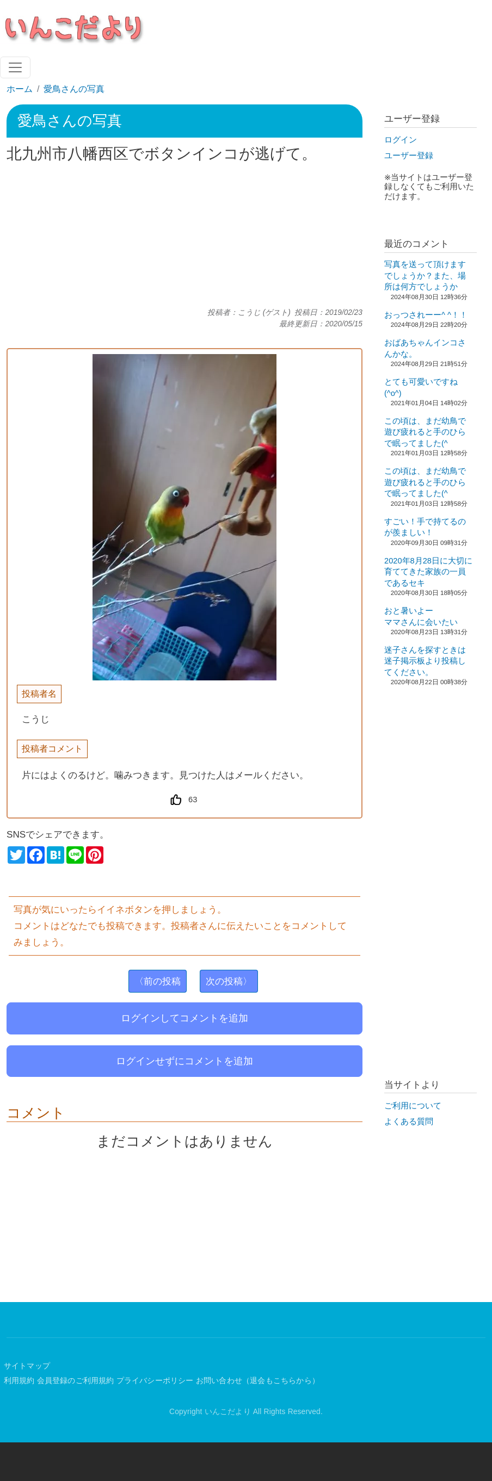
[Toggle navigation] (15, 67)
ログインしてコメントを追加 (184, 1018)
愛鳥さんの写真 (74, 89)
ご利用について (412, 1105)
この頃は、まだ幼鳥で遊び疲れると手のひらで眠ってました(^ (425, 432)
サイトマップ (27, 1366)
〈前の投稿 (157, 981)
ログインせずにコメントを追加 (184, 1061)
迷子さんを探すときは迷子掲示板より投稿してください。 (425, 661)
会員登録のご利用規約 (75, 1381)
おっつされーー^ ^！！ (426, 315)
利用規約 (19, 1381)
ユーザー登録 (408, 155)
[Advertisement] (184, 235)
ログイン (400, 139)
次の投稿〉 (229, 981)
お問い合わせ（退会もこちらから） (257, 1381)
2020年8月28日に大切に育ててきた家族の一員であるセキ (428, 571)
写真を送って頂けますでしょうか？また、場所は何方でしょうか (425, 275)
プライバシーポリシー (155, 1381)
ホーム (20, 89)
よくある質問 (408, 1121)
